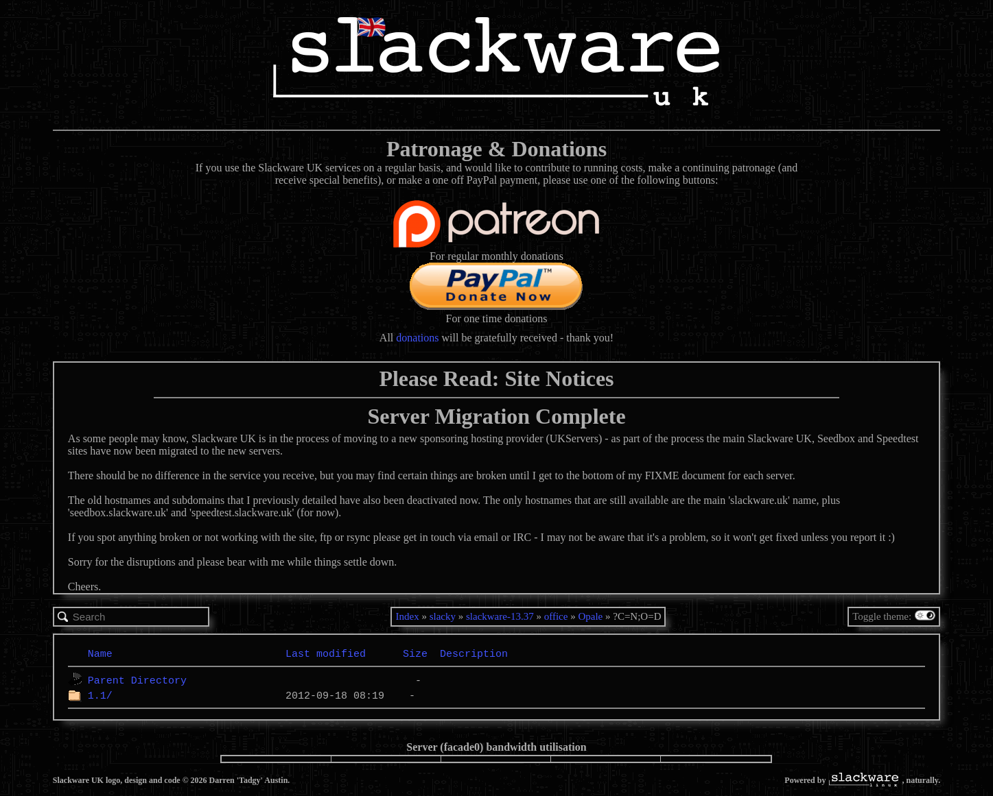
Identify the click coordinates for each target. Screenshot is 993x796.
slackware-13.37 (500, 616)
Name (100, 653)
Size (415, 653)
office (556, 616)
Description (474, 653)
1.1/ (100, 695)
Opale (590, 616)
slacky (443, 616)
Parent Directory (137, 680)
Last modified (325, 653)
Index (407, 616)
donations (417, 337)
